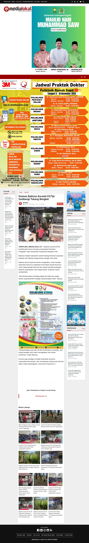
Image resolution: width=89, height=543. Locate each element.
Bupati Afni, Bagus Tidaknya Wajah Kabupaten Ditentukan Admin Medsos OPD (9, 228)
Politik (50, 81)
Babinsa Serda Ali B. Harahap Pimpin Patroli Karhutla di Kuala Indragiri (76, 271)
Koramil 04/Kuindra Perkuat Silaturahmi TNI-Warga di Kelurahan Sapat (51, 467)
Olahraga (42, 81)
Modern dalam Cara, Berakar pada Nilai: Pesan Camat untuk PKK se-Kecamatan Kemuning (75, 363)
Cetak (60, 204)
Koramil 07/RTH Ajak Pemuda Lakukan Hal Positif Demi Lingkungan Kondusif (27, 447)
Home (6, 81)
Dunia (57, 81)
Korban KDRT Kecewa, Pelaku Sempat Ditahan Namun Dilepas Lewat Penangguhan (76, 345)
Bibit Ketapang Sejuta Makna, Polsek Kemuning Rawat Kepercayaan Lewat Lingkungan (29, 426)
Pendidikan (33, 81)
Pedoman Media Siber (28, 1)
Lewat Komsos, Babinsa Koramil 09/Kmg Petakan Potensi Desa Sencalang (75, 287)
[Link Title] (38, 530)
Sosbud (70, 81)
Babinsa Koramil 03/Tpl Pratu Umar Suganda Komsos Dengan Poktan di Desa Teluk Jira (29, 467)
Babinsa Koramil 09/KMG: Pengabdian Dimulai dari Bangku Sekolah (76, 279)
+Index (13, 192)
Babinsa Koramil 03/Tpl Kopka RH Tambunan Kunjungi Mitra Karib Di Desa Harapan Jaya (51, 447)
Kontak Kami (44, 1)
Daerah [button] (14, 82)
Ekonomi (23, 81)
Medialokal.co (41, 396)
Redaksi (13, 1)
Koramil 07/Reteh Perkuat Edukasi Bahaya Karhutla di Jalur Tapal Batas (51, 425)
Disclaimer (37, 1)
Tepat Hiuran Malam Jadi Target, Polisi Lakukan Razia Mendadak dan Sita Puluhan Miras (8, 256)
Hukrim (78, 81)
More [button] (22, 86)
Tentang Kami (7, 1)
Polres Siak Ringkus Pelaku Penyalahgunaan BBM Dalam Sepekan (9, 241)
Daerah (26, 192)
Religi (64, 81)
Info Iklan (19, 1)
